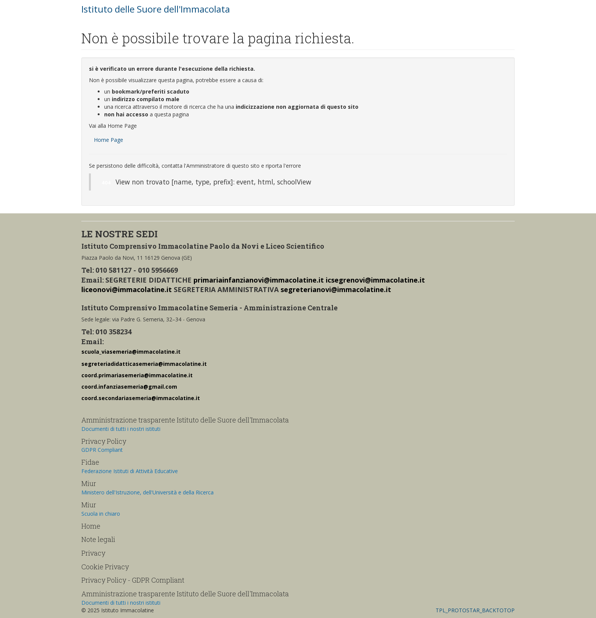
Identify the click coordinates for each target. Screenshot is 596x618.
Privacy (93, 553)
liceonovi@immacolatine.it (126, 289)
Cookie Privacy (105, 566)
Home (90, 526)
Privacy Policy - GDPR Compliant (132, 580)
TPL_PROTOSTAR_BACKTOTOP (475, 610)
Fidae (90, 462)
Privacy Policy (103, 441)
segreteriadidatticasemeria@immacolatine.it (144, 363)
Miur (88, 483)
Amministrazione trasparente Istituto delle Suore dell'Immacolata (185, 419)
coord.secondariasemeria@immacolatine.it (140, 398)
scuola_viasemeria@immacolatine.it (131, 351)
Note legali (98, 539)
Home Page (108, 139)
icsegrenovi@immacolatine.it (375, 279)
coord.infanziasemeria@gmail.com (129, 386)
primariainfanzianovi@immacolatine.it (258, 279)
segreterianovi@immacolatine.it (336, 289)
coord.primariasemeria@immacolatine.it (137, 375)
